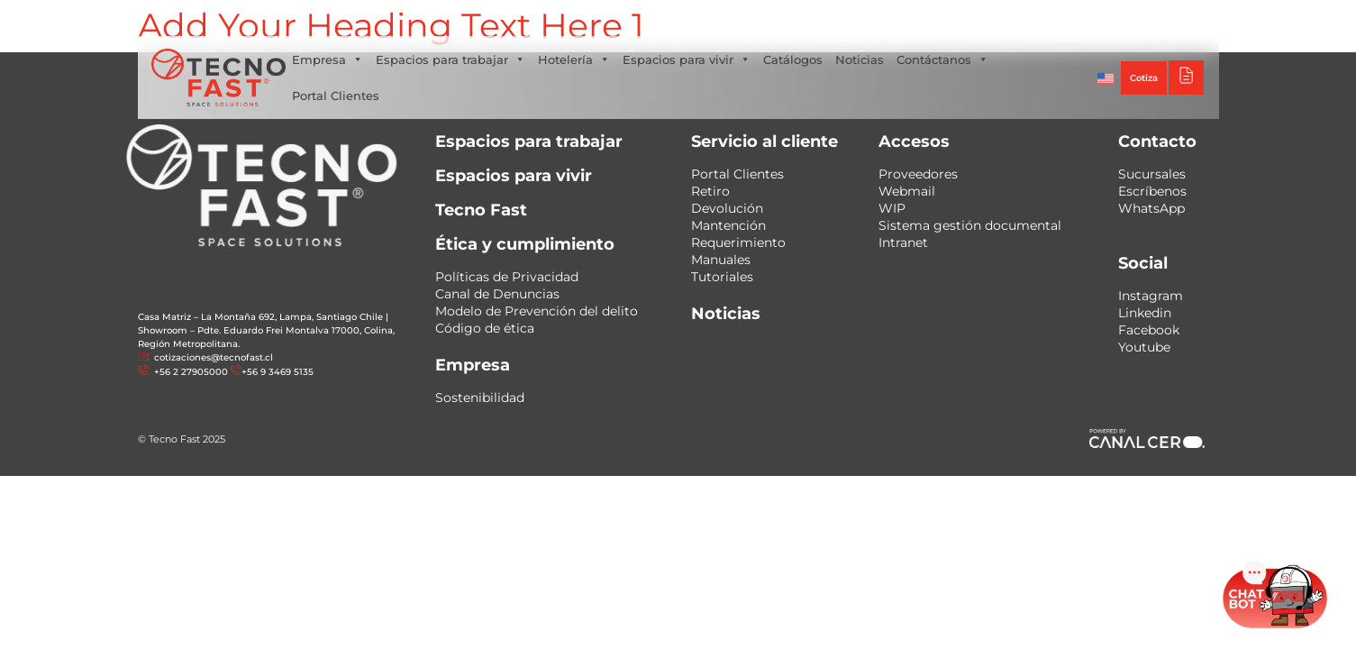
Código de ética (484, 328)
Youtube (1144, 347)
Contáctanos (942, 59)
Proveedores (918, 174)
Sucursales (1152, 174)
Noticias (859, 59)
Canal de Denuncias (497, 294)
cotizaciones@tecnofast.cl (213, 357)
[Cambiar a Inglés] (1105, 77)
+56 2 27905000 (189, 372)
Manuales (721, 259)
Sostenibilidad (479, 397)
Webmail (906, 191)
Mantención (728, 225)
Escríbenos (1152, 191)
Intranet (903, 242)
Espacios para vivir (687, 59)
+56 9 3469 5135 (277, 372)
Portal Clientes (335, 95)
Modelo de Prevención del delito (536, 311)
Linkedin (1144, 313)
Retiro (710, 191)
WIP (892, 208)
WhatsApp (1151, 208)
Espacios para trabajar (450, 59)
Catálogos (793, 59)
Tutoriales (722, 277)
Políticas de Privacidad (506, 277)
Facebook (1148, 330)
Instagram (1150, 296)
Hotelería (574, 59)
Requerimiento (738, 242)
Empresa (327, 59)
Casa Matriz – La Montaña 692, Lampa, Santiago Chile (260, 317)
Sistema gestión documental (969, 225)
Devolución (727, 208)
